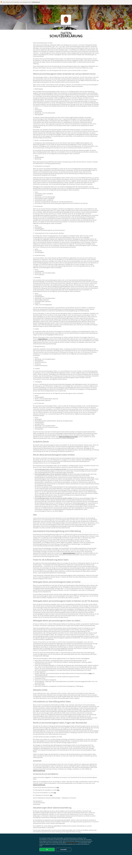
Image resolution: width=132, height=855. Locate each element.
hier (90, 673)
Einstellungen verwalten (71, 842)
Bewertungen (61, 8)
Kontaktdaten (73, 8)
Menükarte (50, 8)
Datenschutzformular (69, 553)
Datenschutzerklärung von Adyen (68, 436)
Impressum (83, 8)
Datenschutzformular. (39, 785)
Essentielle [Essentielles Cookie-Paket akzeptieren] (63, 849)
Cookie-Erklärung (42, 339)
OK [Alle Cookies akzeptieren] (47, 849)
